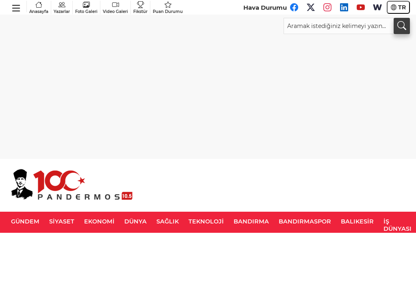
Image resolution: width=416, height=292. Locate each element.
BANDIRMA (251, 221)
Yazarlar (62, 7)
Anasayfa (38, 7)
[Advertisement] (208, 95)
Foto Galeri (86, 7)
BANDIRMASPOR (305, 221)
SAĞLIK (167, 221)
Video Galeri (115, 7)
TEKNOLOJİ (206, 221)
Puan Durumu (168, 7)
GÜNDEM (25, 221)
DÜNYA (135, 221)
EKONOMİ (99, 221)
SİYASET (61, 221)
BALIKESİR (357, 221)
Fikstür (140, 7)
